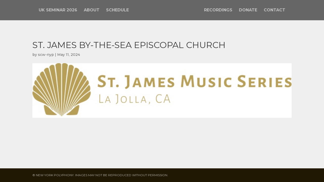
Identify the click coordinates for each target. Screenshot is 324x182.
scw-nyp (46, 54)
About (91, 10)
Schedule (117, 10)
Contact (274, 10)
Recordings (218, 10)
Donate (248, 10)
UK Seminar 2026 (58, 10)
